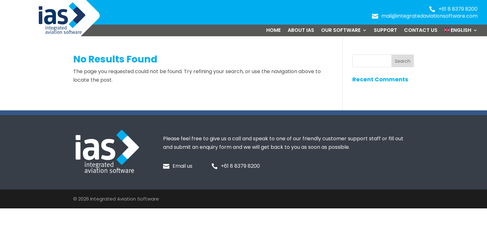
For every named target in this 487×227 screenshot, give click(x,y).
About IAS (301, 31)
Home (273, 31)
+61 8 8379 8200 (458, 9)
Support (385, 31)
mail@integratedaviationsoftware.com (429, 16)
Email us (182, 166)
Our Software (341, 31)
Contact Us (420, 31)
